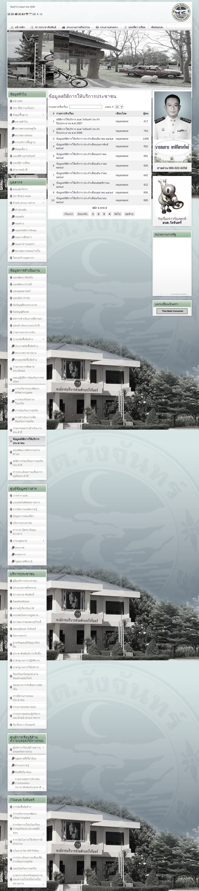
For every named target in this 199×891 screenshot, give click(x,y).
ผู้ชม (145, 113)
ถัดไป (117, 214)
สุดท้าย (129, 214)
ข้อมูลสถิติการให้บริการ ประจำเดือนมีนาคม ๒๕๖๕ (85, 138)
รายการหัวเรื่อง (65, 113)
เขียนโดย (121, 113)
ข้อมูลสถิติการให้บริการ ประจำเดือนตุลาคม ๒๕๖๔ (84, 192)
